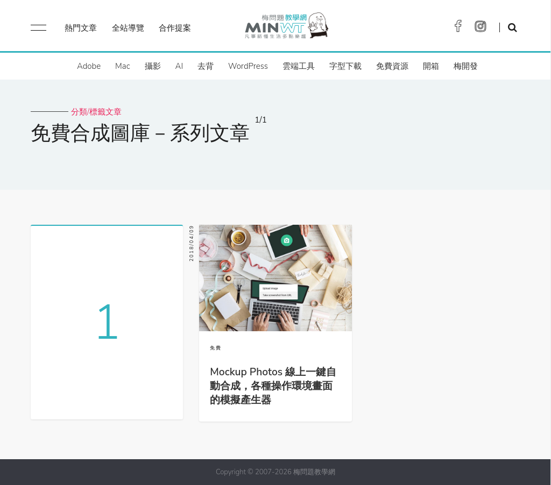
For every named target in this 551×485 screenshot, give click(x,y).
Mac (122, 66)
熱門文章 (81, 28)
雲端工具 (298, 66)
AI (179, 66)
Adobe (89, 66)
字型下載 (345, 66)
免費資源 (392, 66)
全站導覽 (128, 28)
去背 (205, 66)
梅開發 (466, 66)
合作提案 (175, 28)
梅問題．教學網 (286, 28)
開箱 (431, 66)
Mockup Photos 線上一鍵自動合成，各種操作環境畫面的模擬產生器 (273, 386)
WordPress (248, 66)
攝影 (153, 66)
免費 (216, 348)
